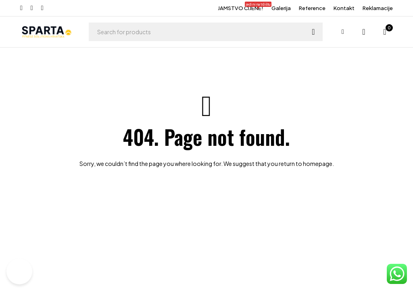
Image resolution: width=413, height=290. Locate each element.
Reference (312, 8)
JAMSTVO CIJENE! (240, 7)
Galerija (281, 8)
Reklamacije (378, 8)
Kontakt (344, 8)
